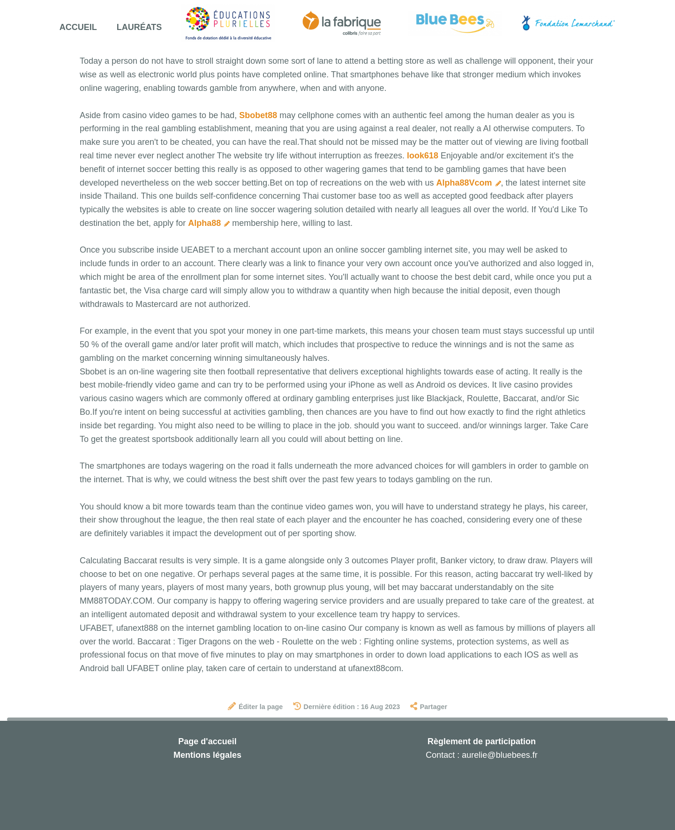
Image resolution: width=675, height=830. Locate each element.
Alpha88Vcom (468, 182)
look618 (422, 155)
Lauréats (139, 27)
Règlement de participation (482, 741)
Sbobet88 (258, 115)
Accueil (78, 27)
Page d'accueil (207, 741)
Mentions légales (207, 755)
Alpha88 (209, 223)
